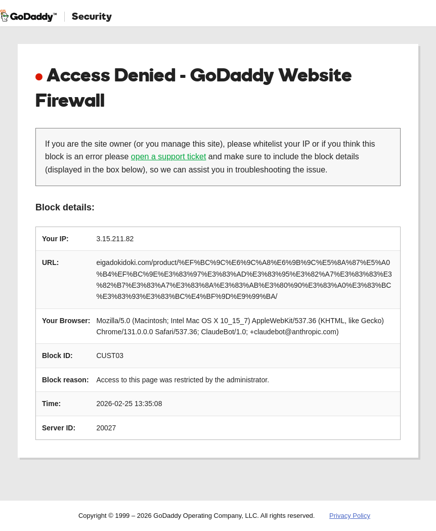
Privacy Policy (349, 515)
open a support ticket (168, 156)
